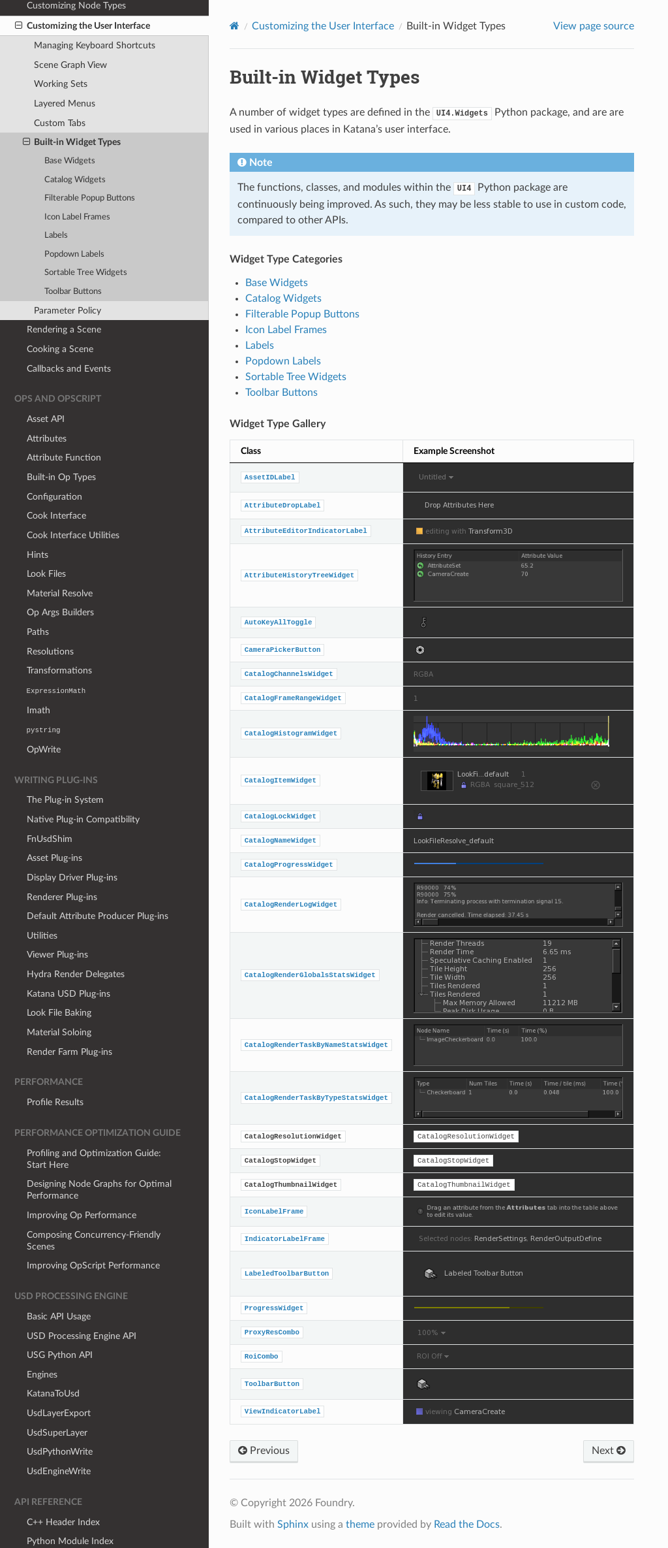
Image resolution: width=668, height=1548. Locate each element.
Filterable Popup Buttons (89, 165)
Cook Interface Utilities (73, 502)
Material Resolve (60, 560)
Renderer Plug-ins (62, 864)
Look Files (46, 540)
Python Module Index (70, 1508)
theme (360, 1524)
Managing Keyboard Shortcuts (94, 12)
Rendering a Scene (64, 296)
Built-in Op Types (61, 444)
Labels (56, 202)
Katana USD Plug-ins (68, 960)
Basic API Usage (59, 1283)
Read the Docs (467, 1524)
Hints (37, 521)
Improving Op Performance (81, 1182)
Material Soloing (59, 999)
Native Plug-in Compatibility (83, 786)
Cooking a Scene (60, 316)
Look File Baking (59, 979)
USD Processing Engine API (81, 1303)
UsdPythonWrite (60, 1418)
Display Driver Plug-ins (72, 844)
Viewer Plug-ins (57, 921)
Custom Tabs (59, 90)
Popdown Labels (74, 221)
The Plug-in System (65, 766)
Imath (38, 677)
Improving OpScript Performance (93, 1232)
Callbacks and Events (69, 335)
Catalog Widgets (75, 146)
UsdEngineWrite (59, 1438)
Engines (42, 1341)
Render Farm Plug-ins (69, 1019)
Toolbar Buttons (73, 258)
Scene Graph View (70, 32)
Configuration (54, 463)
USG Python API (60, 1322)
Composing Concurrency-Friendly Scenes (93, 1207)
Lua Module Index (63, 1527)
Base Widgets (69, 127)
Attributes (47, 405)
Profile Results (55, 1069)
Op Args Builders (60, 579)
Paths (38, 599)
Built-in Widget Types (72, 109)
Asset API (46, 386)
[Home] (234, 25)
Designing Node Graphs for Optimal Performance (99, 1156)
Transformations (59, 637)
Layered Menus (64, 70)
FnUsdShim (49, 806)
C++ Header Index (63, 1489)
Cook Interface (56, 482)
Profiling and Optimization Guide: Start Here (94, 1126)
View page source (593, 26)
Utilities (42, 902)
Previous (264, 1450)
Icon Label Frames (77, 184)
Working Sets (60, 51)
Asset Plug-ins (54, 825)
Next (609, 1450)
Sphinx (293, 1524)
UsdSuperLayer (57, 1399)
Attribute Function (64, 424)
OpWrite (44, 716)
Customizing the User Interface (323, 26)
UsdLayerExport (59, 1380)
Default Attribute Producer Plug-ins (97, 883)
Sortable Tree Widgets (85, 239)
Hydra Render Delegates (76, 941)
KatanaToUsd (53, 1360)
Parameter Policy (67, 277)
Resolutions (50, 618)
